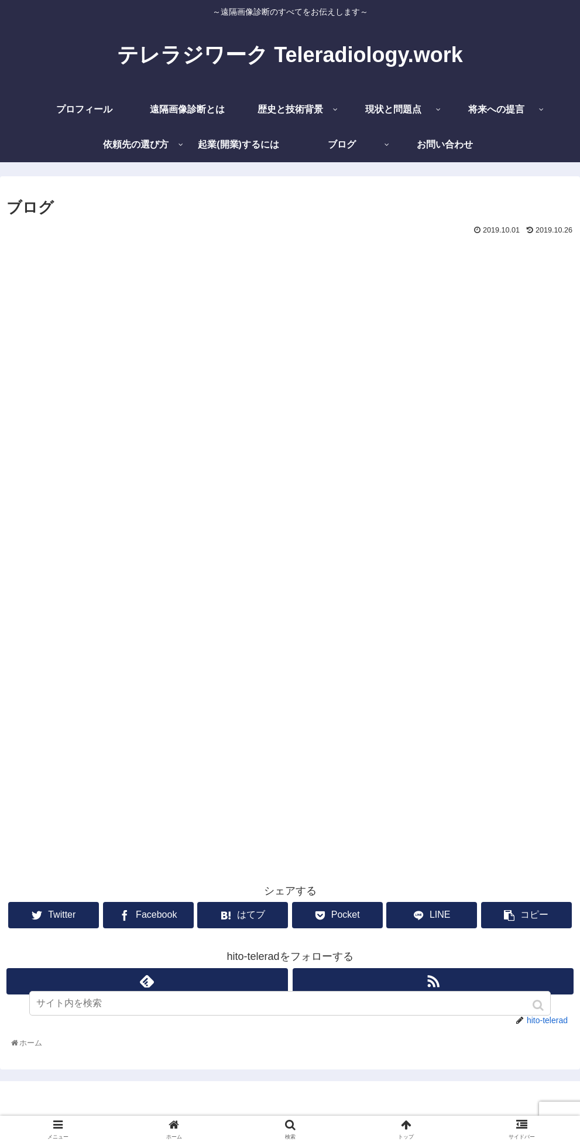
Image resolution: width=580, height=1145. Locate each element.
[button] (539, 1005)
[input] (290, 1003)
